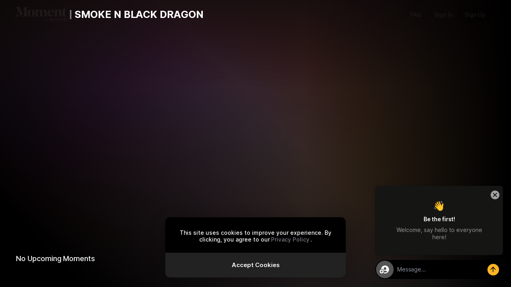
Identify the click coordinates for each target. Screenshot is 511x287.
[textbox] (448, 269)
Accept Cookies (256, 265)
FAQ (415, 14)
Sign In (443, 14)
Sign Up (474, 14)
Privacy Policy (290, 239)
